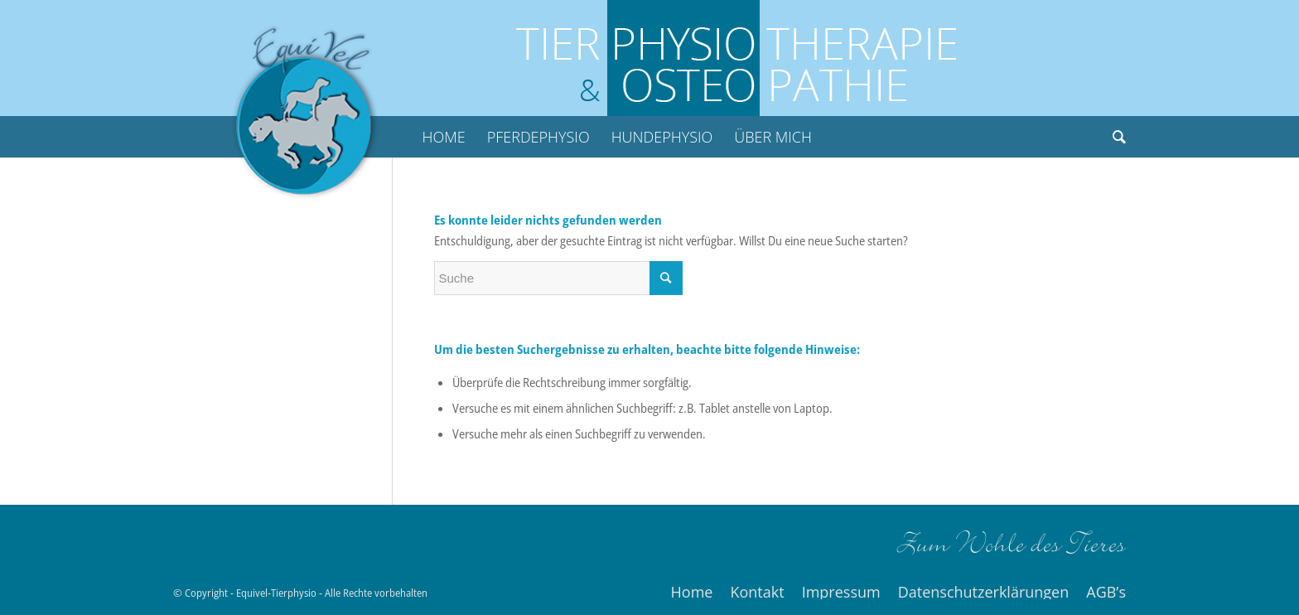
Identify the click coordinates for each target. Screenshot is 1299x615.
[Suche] (1114, 136)
